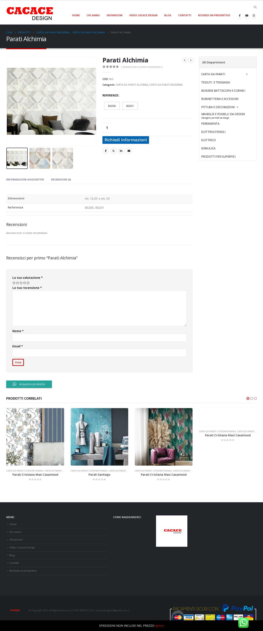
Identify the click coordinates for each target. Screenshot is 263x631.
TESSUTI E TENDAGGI (215, 82)
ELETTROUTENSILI (223, 132)
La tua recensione (27, 288)
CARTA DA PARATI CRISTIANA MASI (61, 470)
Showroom (114, 15)
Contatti (184, 15)
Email (17, 346)
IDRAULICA (218, 148)
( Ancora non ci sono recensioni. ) (141, 67)
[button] (248, 398)
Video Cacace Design (143, 15)
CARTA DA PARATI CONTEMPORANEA (24, 470)
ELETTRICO (218, 140)
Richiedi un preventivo (214, 15)
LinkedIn (121, 151)
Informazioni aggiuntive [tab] (25, 179)
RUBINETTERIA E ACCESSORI (219, 99)
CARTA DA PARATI (224, 74)
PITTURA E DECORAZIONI (220, 107)
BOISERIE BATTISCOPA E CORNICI (223, 90)
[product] (35, 437)
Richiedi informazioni (125, 140)
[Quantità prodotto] (107, 128)
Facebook (105, 151)
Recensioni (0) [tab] (61, 179)
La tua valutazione (27, 278)
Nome (18, 331)
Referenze (110, 95)
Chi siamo (93, 15)
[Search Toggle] (255, 7)
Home (76, 15)
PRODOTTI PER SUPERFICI (218, 156)
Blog (167, 15)
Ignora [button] (159, 625)
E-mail (129, 151)
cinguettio (113, 151)
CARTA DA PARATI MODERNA (166, 85)
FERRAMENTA (220, 123)
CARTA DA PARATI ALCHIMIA (131, 85)
